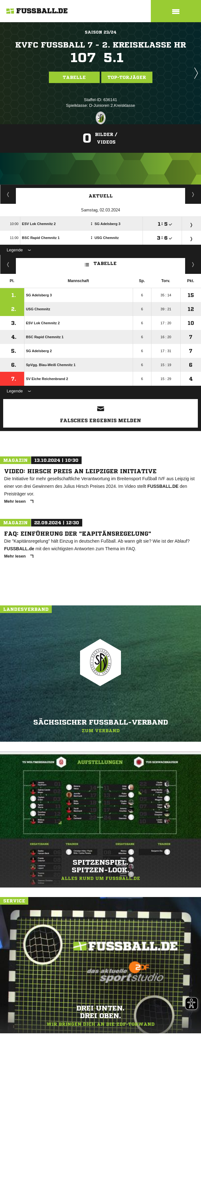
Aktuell (101, 196)
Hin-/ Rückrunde (193, 264)
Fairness (8, 264)
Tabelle (74, 77)
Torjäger (8, 194)
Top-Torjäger (127, 77)
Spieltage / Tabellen (193, 194)
